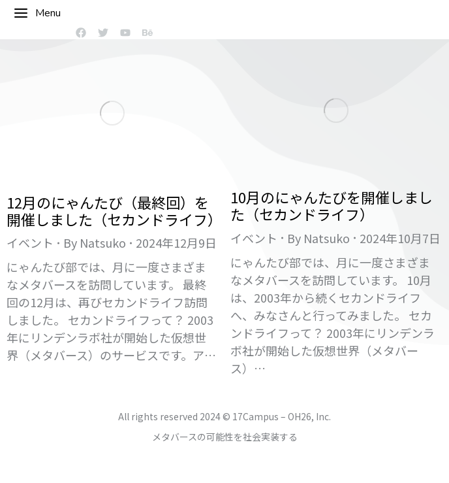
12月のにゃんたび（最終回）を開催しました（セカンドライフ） (114, 210)
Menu (37, 13)
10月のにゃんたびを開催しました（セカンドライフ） (331, 205)
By (94, 242)
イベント (30, 242)
